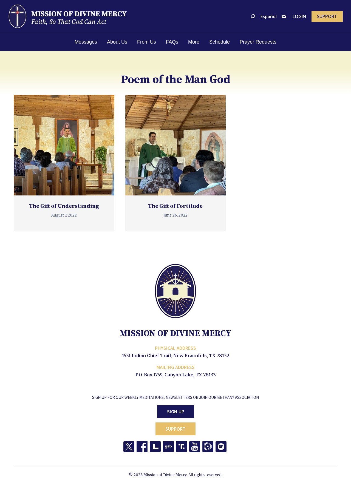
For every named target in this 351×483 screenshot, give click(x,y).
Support (175, 429)
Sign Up (175, 411)
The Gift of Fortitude (175, 206)
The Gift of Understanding (64, 206)
